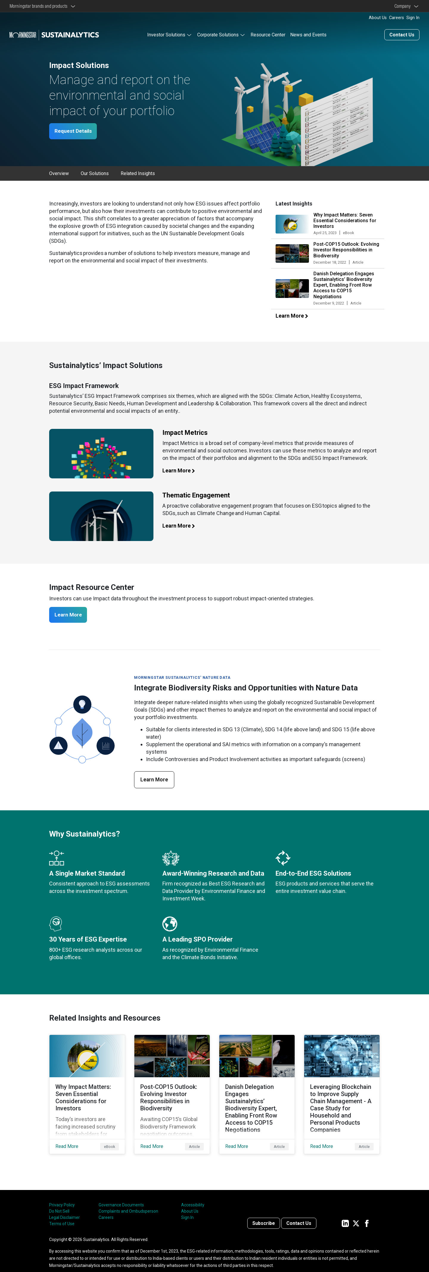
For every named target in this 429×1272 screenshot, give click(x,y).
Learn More (70, 615)
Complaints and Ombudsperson (128, 1202)
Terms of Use (61, 1214)
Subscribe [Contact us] (263, 1214)
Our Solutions (95, 173)
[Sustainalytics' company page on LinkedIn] (345, 1214)
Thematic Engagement (196, 495)
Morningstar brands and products (39, 6)
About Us (378, 17)
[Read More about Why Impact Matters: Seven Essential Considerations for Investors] (87, 1090)
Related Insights (138, 173)
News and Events (308, 34)
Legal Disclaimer (64, 1208)
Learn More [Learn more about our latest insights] (295, 315)
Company (403, 6)
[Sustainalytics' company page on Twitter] (356, 1214)
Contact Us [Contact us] (401, 34)
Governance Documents (121, 1196)
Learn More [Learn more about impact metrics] (181, 470)
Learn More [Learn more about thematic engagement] (181, 525)
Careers (396, 17)
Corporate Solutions (218, 34)
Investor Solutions (166, 34)
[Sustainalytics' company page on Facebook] (366, 1214)
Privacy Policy (62, 1196)
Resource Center (268, 34)
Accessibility (192, 1196)
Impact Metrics (185, 432)
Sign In (412, 17)
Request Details (75, 131)
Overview (59, 173)
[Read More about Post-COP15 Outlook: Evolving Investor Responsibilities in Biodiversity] (172, 1090)
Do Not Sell (59, 1202)
